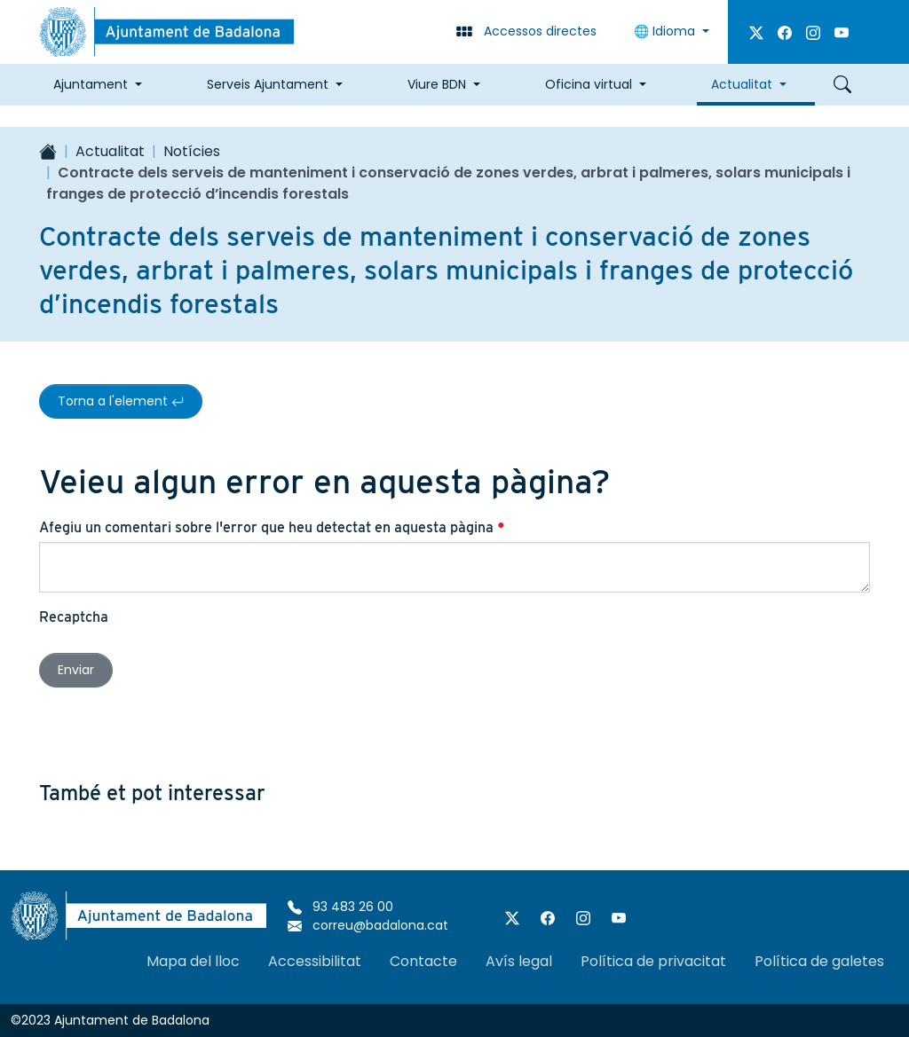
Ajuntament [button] (90, 84)
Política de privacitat (653, 961)
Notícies (191, 151)
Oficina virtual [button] (588, 84)
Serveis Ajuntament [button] (267, 84)
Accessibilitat (314, 961)
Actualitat (110, 151)
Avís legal (519, 961)
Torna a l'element (121, 401)
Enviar (76, 670)
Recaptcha (73, 617)
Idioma (666, 31)
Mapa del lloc (193, 961)
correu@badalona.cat (368, 925)
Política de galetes (819, 961)
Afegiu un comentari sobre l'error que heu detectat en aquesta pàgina (272, 527)
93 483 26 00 (340, 906)
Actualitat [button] (741, 84)
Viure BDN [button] (436, 84)
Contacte (423, 961)
